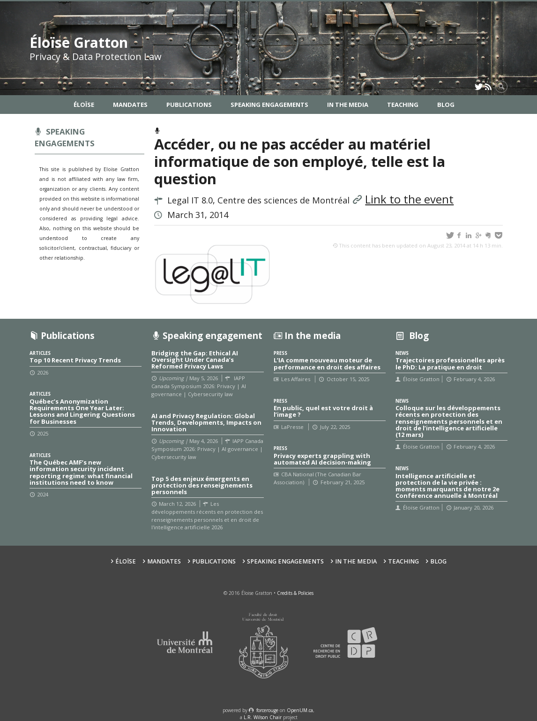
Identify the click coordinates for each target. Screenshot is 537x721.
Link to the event (409, 199)
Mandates (130, 104)
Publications (189, 104)
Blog (446, 104)
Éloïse (84, 104)
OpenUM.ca (300, 710)
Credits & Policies (295, 593)
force (267, 710)
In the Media (347, 104)
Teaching (402, 104)
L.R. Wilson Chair (263, 717)
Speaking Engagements (269, 104)
